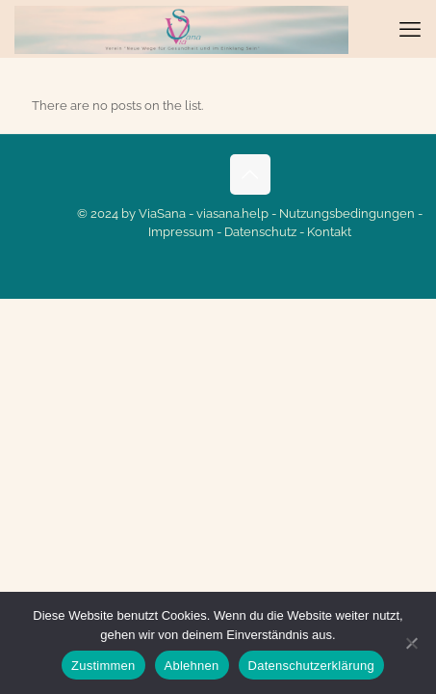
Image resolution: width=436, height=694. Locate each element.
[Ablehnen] (412, 643)
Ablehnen (192, 665)
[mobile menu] (410, 29)
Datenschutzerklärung (311, 665)
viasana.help (232, 213)
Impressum (181, 232)
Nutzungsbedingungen (347, 213)
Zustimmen (103, 665)
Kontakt (329, 232)
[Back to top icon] (250, 174)
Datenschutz (260, 232)
